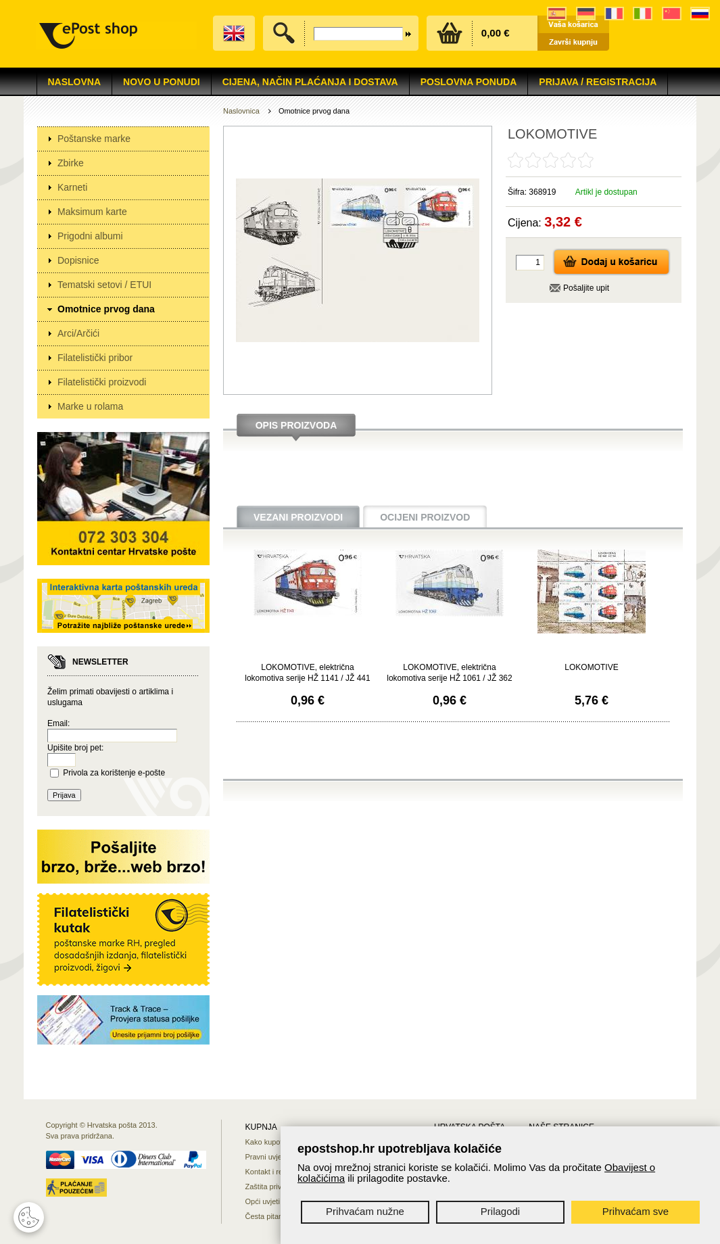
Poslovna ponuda (469, 81)
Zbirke (70, 163)
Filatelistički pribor (95, 357)
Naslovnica (241, 111)
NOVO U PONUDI (161, 81)
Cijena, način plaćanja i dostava (310, 81)
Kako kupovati (268, 1142)
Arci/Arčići (78, 333)
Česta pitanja (267, 1216)
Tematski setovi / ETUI (104, 284)
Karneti (72, 187)
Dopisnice (78, 260)
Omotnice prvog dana (106, 309)
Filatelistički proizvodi (101, 382)
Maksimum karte (92, 211)
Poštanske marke (93, 138)
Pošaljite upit (586, 288)
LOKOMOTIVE (591, 667)
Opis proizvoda (296, 425)
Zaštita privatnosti (274, 1186)
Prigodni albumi (90, 236)
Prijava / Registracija (597, 81)
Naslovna (74, 81)
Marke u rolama (90, 406)
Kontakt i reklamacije (279, 1172)
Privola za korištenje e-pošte (114, 773)
